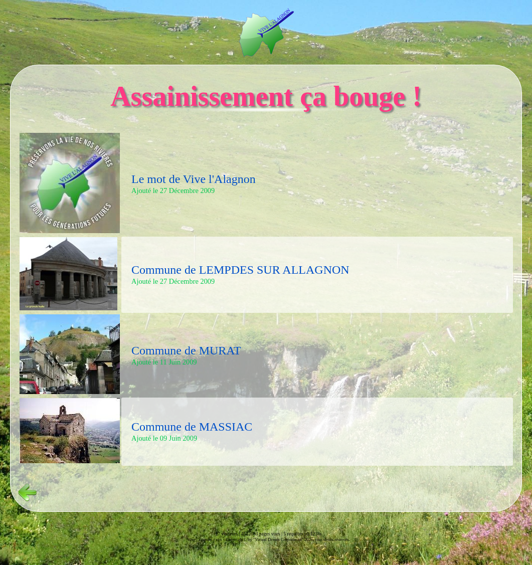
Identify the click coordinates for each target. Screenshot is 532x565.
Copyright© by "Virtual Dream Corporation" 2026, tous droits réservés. (287, 539)
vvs (219, 539)
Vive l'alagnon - (201, 539)
